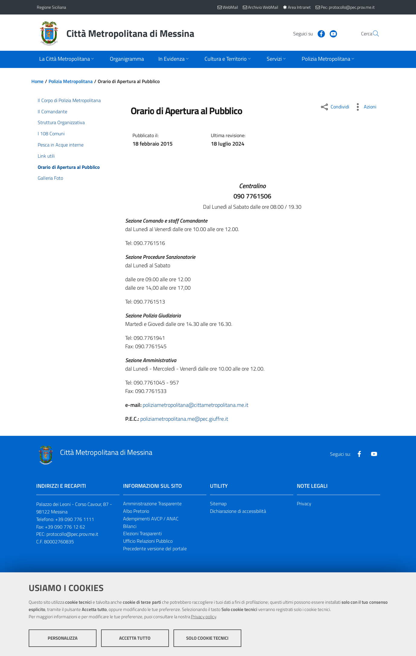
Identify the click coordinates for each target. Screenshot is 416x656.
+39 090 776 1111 (74, 519)
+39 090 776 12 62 (65, 526)
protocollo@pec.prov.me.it (72, 534)
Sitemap (218, 503)
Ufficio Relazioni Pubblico (148, 541)
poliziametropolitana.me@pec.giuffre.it (184, 419)
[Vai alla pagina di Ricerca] (372, 33)
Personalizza (63, 638)
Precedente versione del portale (155, 548)
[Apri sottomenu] (67, 59)
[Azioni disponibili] (365, 107)
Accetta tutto (135, 638)
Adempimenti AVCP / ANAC (151, 518)
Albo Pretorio (136, 511)
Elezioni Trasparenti (142, 533)
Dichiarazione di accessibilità (238, 511)
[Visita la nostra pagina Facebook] (307, 33)
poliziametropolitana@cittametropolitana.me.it (195, 405)
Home (37, 81)
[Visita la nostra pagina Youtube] (319, 33)
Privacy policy (203, 616)
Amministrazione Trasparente (152, 503)
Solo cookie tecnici (207, 638)
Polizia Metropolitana (71, 81)
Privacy (304, 503)
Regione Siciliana (51, 7)
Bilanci (129, 526)
